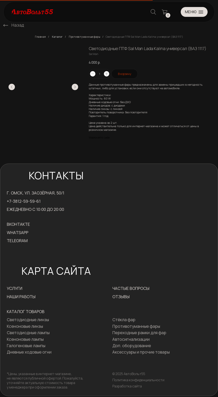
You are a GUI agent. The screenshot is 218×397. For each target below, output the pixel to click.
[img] (5, 25)
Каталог (57, 36)
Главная (40, 36)
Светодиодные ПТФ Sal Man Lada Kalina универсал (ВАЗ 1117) (144, 36)
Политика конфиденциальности (138, 380)
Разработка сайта (127, 386)
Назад (17, 25)
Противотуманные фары (84, 36)
